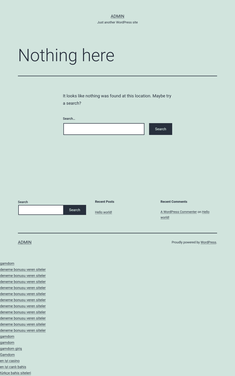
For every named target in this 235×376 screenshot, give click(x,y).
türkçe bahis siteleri (15, 373)
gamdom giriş (11, 348)
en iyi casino (10, 361)
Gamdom (7, 355)
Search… (69, 118)
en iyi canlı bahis (13, 367)
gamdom (7, 263)
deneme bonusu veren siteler (23, 269)
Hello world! (103, 212)
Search (23, 202)
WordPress (208, 242)
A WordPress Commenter (179, 212)
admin (117, 16)
